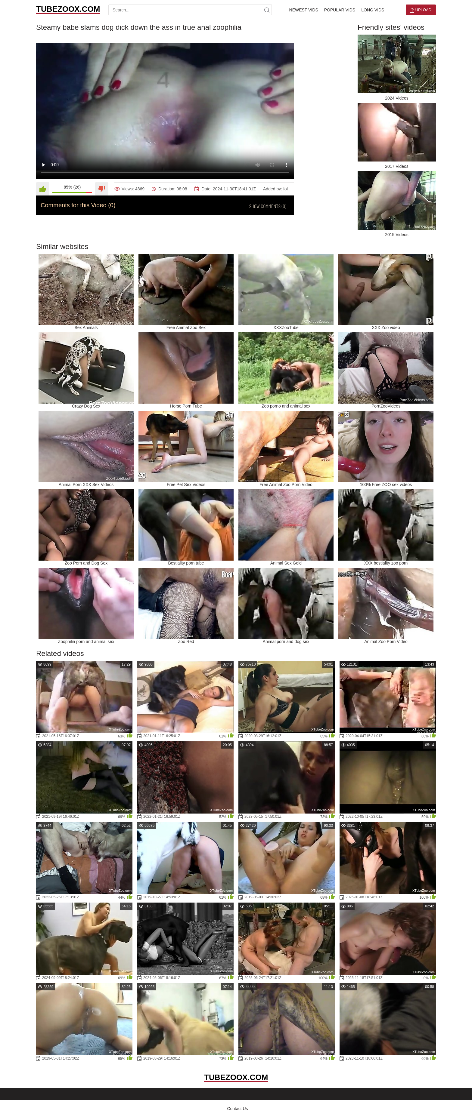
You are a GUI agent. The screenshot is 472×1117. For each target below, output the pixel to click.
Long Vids (372, 10)
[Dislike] (101, 188)
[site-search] (266, 10)
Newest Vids (303, 10)
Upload (420, 10)
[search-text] (190, 10)
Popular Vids (339, 10)
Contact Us (237, 1108)
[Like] (42, 188)
